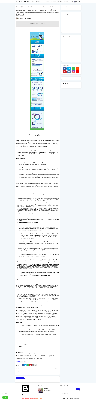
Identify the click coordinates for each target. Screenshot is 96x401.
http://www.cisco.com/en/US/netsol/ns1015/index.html (45, 338)
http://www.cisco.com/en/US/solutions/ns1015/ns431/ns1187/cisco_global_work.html (38, 335)
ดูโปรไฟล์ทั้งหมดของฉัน (47, 390)
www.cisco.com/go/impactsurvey (39, 305)
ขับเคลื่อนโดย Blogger (26, 393)
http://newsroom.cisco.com (20, 356)
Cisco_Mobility (33, 341)
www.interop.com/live (40, 311)
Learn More (9, 394)
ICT (19, 6)
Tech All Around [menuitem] (63, 1)
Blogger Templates (25, 398)
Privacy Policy (76, 398)
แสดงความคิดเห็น (19, 380)
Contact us (71, 398)
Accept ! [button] (5, 397)
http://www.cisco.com (32, 355)
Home (64, 398)
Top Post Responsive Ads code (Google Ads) (37, 23)
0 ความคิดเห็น (56, 378)
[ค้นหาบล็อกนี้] (68, 389)
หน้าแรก (17, 6)
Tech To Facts (39, 398)
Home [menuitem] (33, 1)
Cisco (21, 361)
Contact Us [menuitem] (71, 1)
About (67, 398)
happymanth (46, 388)
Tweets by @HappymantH (68, 85)
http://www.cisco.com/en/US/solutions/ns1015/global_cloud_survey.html (41, 331)
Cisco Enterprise (26, 341)
